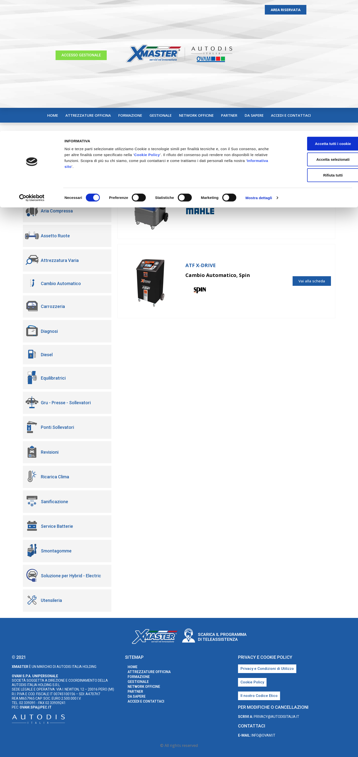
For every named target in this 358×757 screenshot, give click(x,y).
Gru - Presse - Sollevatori (66, 402)
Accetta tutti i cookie (317, 13)
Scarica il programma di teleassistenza (222, 637)
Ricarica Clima (55, 476)
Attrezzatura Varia (60, 260)
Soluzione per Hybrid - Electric (71, 575)
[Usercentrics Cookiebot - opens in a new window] (31, 67)
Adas (46, 186)
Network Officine (196, 115)
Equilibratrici (53, 378)
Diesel (47, 354)
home (52, 115)
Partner (229, 115)
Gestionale (160, 115)
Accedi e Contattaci (291, 115)
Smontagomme (56, 550)
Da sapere (254, 115)
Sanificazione (54, 501)
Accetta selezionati (316, 28)
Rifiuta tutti (317, 44)
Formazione (130, 115)
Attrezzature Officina (88, 115)
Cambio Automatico (61, 283)
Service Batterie (57, 526)
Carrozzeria (53, 306)
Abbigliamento (55, 161)
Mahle (264, 211)
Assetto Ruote (55, 235)
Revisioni (50, 452)
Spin (263, 291)
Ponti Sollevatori (57, 427)
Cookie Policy (147, 24)
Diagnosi (49, 331)
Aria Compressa (57, 210)
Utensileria (51, 600)
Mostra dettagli (258, 67)
